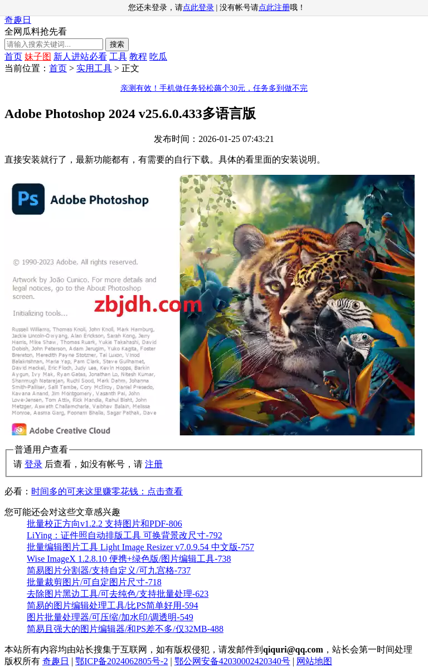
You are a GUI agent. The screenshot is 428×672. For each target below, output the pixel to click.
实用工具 (94, 68)
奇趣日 (17, 19)
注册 (154, 464)
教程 (138, 56)
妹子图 (38, 56)
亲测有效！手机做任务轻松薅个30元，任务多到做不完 (214, 88)
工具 (118, 56)
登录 (33, 464)
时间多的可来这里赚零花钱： (107, 491)
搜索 (117, 44)
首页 (13, 56)
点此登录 (198, 7)
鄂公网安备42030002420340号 (232, 661)
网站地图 (314, 661)
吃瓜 (158, 56)
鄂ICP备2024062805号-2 (121, 661)
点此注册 (274, 7)
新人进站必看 (80, 56)
